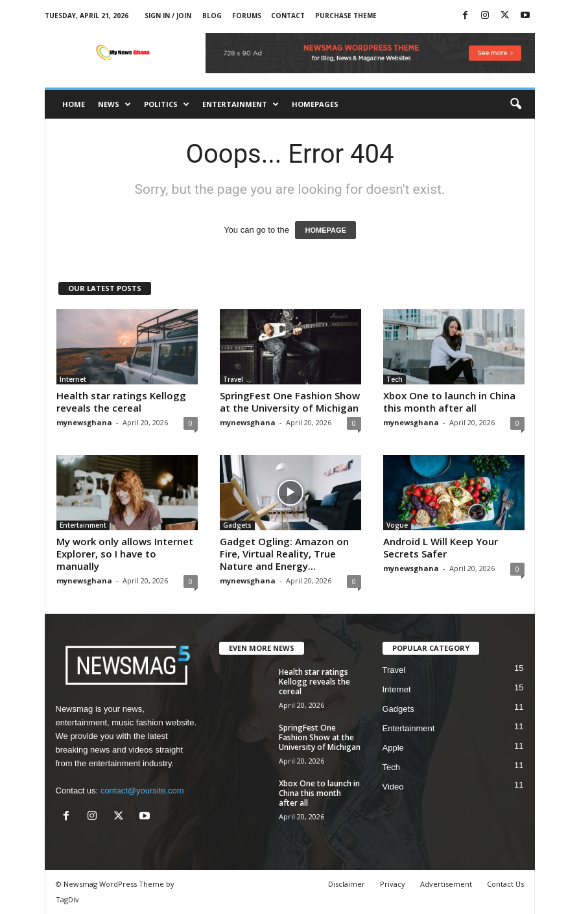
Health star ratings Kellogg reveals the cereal (121, 401)
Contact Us (505, 884)
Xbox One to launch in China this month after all (449, 401)
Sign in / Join (168, 15)
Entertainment (240, 104)
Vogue (397, 525)
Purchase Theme (346, 15)
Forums (246, 15)
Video (393, 786)
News (114, 104)
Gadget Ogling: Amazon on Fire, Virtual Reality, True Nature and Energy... (284, 553)
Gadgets (237, 525)
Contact (288, 15)
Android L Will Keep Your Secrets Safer (440, 547)
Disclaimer (346, 884)
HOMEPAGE (325, 230)
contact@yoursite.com (142, 790)
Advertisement (446, 884)
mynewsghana (84, 422)
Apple (393, 748)
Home (73, 104)
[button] (515, 104)
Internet (73, 379)
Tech (394, 379)
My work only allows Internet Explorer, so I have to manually (124, 553)
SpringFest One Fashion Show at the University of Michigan (290, 401)
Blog (212, 15)
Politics (166, 104)
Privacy (392, 884)
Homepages (315, 104)
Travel (233, 379)
